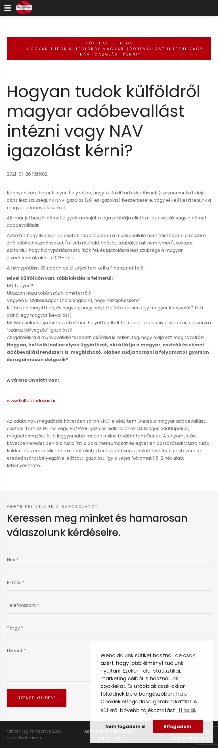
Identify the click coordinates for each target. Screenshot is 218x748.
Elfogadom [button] (177, 726)
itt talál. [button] (186, 710)
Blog (127, 43)
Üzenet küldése (36, 698)
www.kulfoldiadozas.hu (31, 400)
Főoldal (97, 43)
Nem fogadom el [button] (125, 726)
